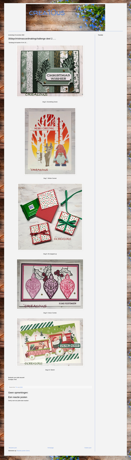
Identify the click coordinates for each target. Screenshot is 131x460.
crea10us (47, 12)
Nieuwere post (13, 448)
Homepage (51, 448)
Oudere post (87, 448)
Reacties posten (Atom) (23, 450)
